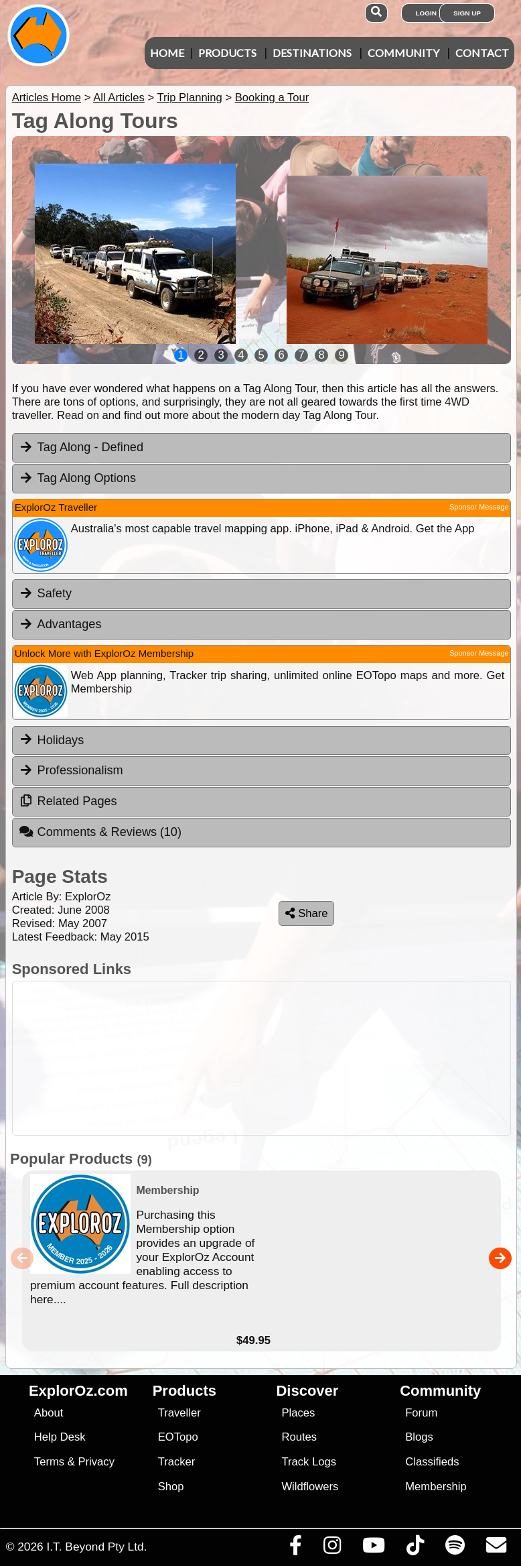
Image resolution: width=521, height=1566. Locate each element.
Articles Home (46, 97)
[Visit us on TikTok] (415, 1548)
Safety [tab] (45, 593)
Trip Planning (189, 97)
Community (403, 52)
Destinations (312, 52)
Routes (299, 1437)
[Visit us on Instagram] (332, 1548)
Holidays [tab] (51, 739)
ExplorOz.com (78, 1390)
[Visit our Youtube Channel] (373, 1548)
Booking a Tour (272, 97)
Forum (421, 1412)
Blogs (419, 1437)
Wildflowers (309, 1486)
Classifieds (432, 1461)
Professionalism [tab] (71, 770)
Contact (482, 52)
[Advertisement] (258, 1058)
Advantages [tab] (60, 624)
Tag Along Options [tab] (77, 478)
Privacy (96, 1461)
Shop (171, 1486)
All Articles (119, 97)
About (48, 1412)
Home (167, 52)
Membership (435, 1486)
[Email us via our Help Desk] (496, 1548)
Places (298, 1412)
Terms (49, 1461)
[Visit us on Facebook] (295, 1548)
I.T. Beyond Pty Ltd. (96, 1546)
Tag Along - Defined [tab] (81, 447)
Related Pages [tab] (68, 801)
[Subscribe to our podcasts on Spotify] (454, 1548)
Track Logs (308, 1461)
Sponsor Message (479, 507)
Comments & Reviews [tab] (100, 832)
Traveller (179, 1412)
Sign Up (467, 13)
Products (227, 52)
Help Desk (60, 1437)
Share (306, 913)
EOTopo (178, 1437)
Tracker (177, 1461)
